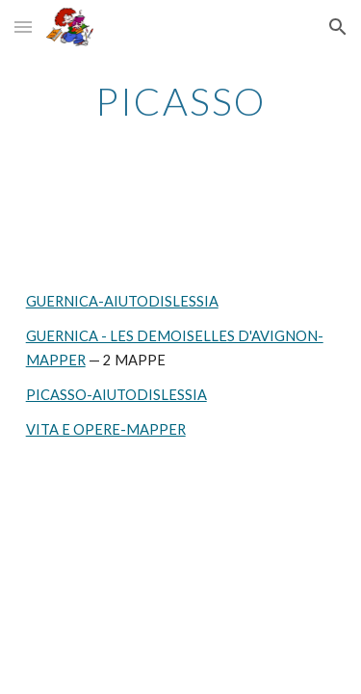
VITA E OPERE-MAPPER (106, 429)
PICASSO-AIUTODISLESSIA (116, 395)
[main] (181, 101)
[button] (23, 26)
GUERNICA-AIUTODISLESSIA (122, 301)
